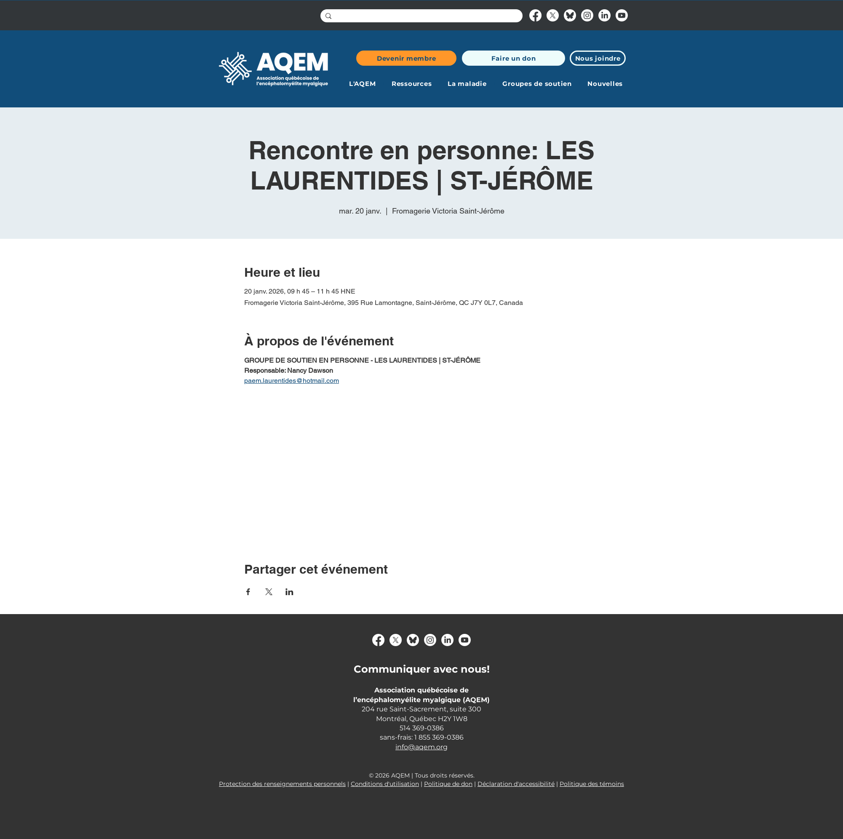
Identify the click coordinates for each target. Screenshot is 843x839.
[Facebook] (535, 15)
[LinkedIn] (604, 15)
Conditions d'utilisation (385, 784)
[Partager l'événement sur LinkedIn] (289, 591)
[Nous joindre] (598, 58)
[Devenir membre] (406, 58)
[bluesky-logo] (570, 15)
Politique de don (448, 784)
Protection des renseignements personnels (282, 784)
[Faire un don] (513, 58)
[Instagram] (587, 15)
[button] (362, 83)
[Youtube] (622, 15)
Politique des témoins (592, 784)
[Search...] (420, 16)
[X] (553, 15)
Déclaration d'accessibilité (516, 784)
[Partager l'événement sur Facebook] (248, 591)
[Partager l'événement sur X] (269, 591)
